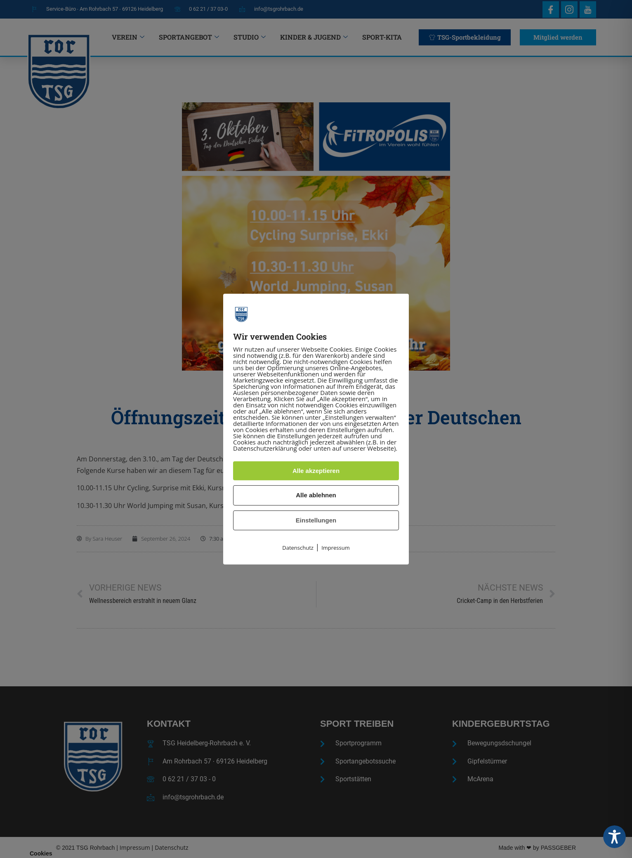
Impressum (335, 547)
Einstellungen (316, 520)
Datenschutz (298, 547)
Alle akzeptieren (316, 470)
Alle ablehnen (316, 495)
